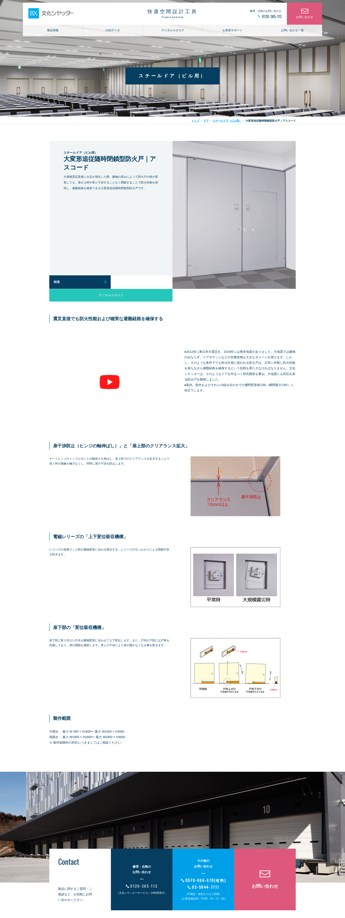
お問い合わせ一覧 (292, 32)
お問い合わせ (304, 18)
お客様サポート (232, 32)
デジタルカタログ (172, 32)
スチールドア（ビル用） (227, 120)
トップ (195, 120)
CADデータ (113, 32)
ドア (206, 120)
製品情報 (53, 32)
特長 (57, 282)
